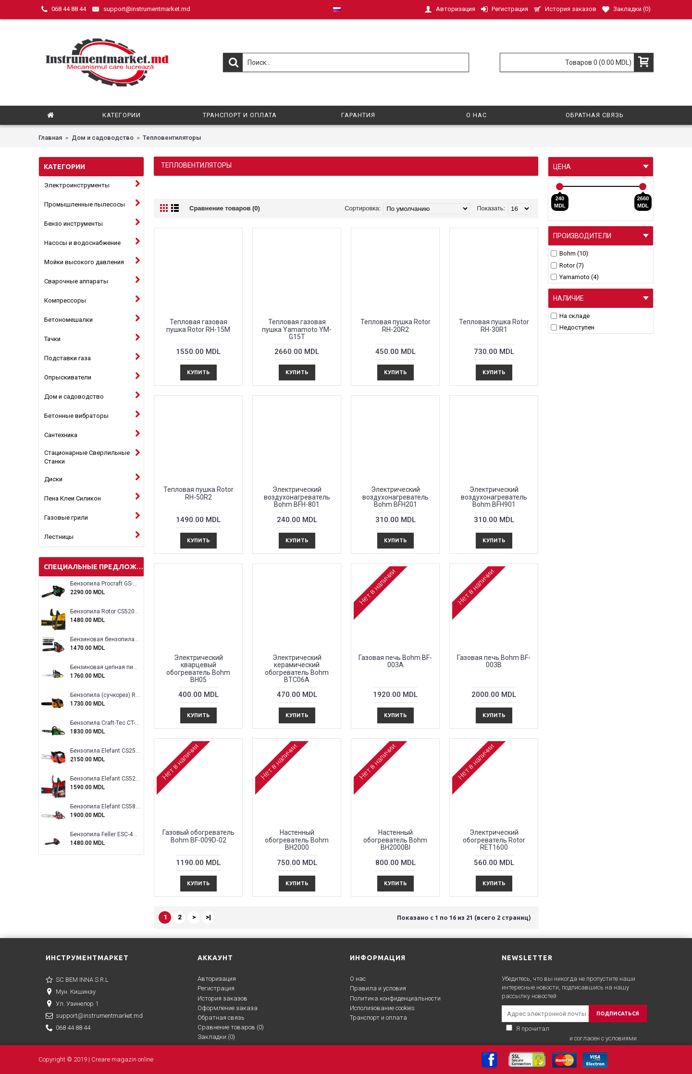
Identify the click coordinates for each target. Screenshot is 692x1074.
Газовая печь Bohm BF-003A (395, 661)
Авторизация (217, 978)
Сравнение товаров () (231, 1027)
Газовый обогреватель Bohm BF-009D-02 (198, 836)
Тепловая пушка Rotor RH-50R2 (198, 493)
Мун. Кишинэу (71, 992)
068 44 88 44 (68, 1028)
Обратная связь (221, 1017)
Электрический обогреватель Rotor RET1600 (494, 840)
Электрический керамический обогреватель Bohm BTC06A (297, 668)
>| (208, 917)
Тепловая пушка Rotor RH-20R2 (395, 325)
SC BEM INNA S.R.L (77, 980)
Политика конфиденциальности (395, 998)
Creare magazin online (122, 1059)
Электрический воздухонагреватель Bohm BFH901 (494, 497)
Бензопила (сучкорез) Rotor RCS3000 (105, 695)
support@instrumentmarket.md (94, 1016)
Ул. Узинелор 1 (72, 1004)
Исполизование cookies (382, 1008)
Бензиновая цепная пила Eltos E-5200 (105, 667)
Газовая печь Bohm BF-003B (494, 661)
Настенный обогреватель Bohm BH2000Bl (395, 840)
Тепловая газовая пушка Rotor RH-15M (198, 325)
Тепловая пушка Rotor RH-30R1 (494, 325)
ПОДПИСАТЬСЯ (617, 1013)
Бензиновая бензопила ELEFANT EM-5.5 (105, 639)
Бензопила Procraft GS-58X (105, 584)
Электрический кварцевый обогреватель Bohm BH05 (198, 668)
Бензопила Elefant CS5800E (105, 807)
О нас (358, 978)
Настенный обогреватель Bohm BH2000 (297, 840)
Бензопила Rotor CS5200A (105, 612)
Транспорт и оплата (378, 1017)
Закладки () (216, 1036)
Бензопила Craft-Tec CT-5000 (105, 723)
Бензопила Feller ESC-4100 (105, 834)
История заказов (222, 998)
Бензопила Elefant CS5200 (105, 779)
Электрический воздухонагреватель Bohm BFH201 (395, 497)
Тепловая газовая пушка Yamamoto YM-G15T (297, 329)
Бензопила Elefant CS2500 (105, 751)
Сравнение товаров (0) (224, 208)
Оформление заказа (228, 1008)
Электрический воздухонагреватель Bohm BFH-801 (297, 497)
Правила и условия (378, 988)
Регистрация (216, 988)
